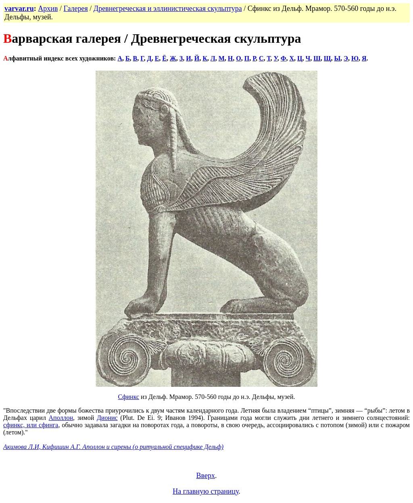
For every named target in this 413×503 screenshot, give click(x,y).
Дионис (107, 417)
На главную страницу (205, 491)
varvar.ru (19, 8)
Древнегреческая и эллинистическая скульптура (168, 8)
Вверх (205, 476)
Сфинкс (128, 396)
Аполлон (61, 417)
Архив (48, 8)
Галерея (75, 8)
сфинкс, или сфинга (30, 425)
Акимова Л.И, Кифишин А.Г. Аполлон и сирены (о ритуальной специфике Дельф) (113, 446)
